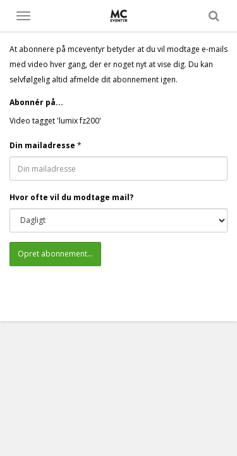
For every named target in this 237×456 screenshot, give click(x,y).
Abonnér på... (36, 102)
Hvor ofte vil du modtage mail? (71, 197)
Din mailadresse (42, 145)
